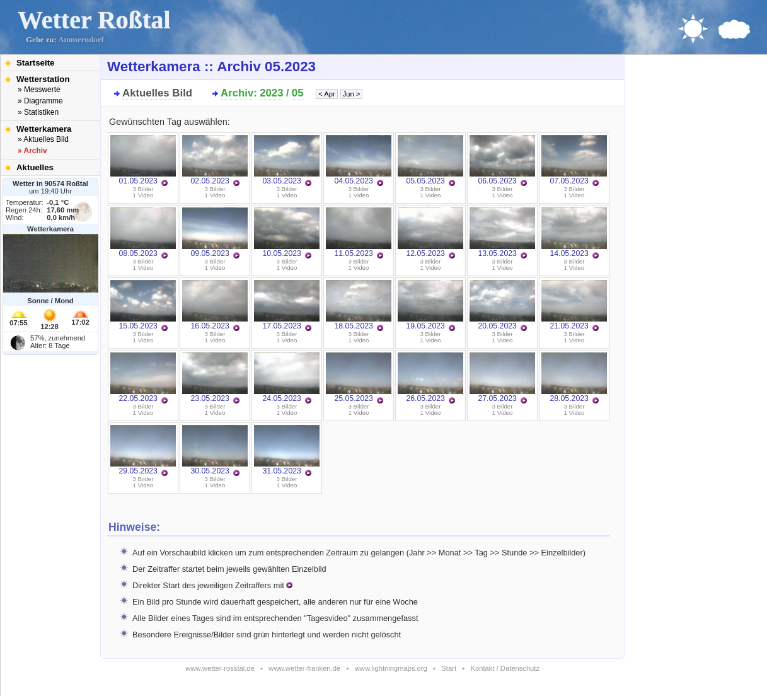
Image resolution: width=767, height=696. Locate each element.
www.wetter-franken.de (304, 668)
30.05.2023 (215, 450)
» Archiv (32, 150)
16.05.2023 (215, 305)
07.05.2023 (574, 160)
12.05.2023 (430, 232)
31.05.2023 (287, 450)
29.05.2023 (143, 450)
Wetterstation (43, 79)
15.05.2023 (143, 305)
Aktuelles (35, 167)
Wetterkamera (44, 129)
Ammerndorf (81, 39)
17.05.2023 (287, 305)
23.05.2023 (215, 377)
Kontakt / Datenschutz (505, 668)
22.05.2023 (143, 377)
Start (448, 668)
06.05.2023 (502, 160)
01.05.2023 (143, 160)
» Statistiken (38, 112)
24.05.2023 (287, 377)
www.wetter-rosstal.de (219, 668)
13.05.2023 (502, 232)
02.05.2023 (215, 160)
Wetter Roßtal (94, 20)
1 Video (143, 195)
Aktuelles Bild (157, 93)
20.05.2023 (502, 305)
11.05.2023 (358, 232)
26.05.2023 (430, 377)
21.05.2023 (574, 305)
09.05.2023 (215, 232)
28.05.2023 (574, 377)
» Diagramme (40, 100)
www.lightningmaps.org (391, 668)
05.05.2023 (430, 160)
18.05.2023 (358, 305)
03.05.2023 (287, 160)
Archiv (237, 93)
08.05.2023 (143, 232)
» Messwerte (39, 89)
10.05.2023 (287, 232)
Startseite (35, 62)
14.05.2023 (574, 232)
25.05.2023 (358, 377)
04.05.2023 (358, 160)
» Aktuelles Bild (43, 139)
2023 (271, 93)
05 (298, 93)
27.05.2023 (502, 377)
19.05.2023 (430, 305)
